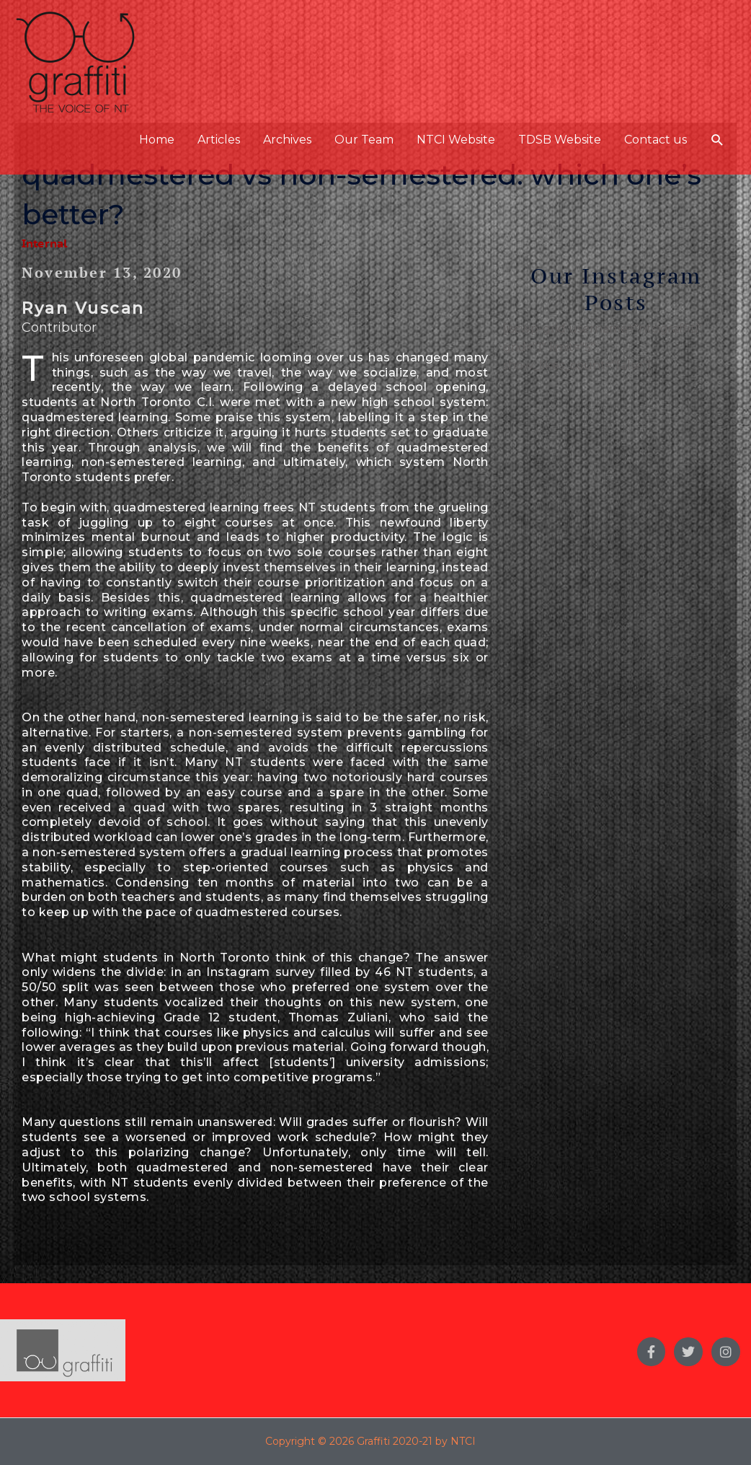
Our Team (364, 139)
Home (156, 139)
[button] (717, 140)
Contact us (655, 139)
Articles (218, 139)
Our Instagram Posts (616, 289)
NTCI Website (456, 139)
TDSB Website (559, 139)
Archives (287, 139)
